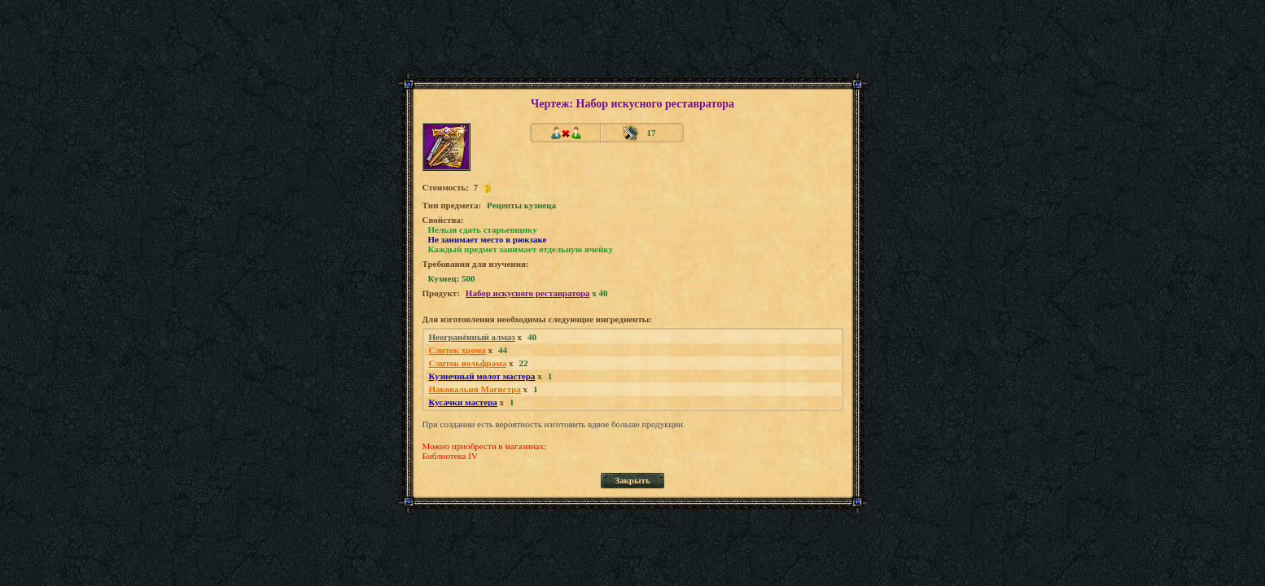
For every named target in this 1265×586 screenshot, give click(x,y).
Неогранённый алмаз (472, 337)
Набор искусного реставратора (528, 293)
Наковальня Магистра (475, 389)
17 (651, 133)
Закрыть (632, 480)
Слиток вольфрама (468, 363)
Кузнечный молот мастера (482, 376)
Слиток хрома (457, 350)
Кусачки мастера (463, 402)
